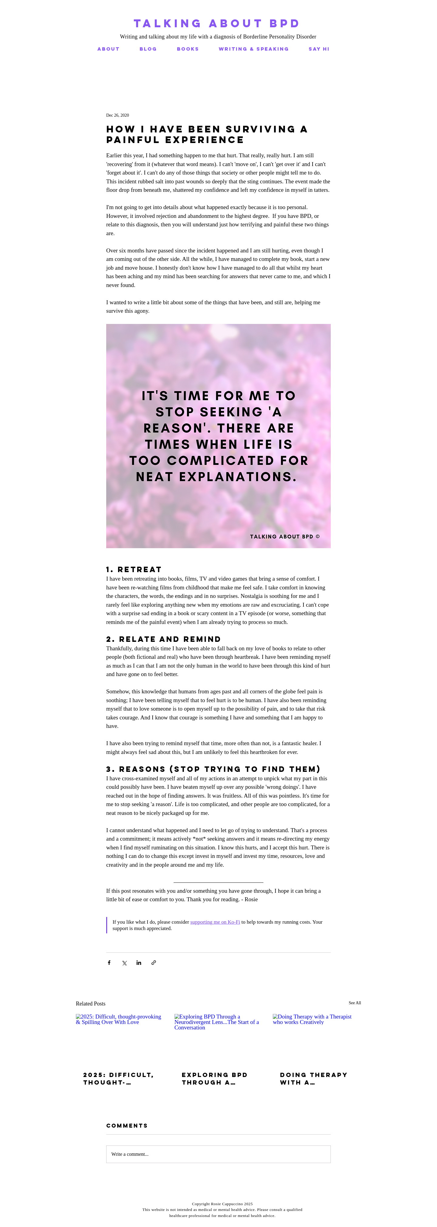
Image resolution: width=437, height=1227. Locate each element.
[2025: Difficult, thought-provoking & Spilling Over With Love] (120, 1038)
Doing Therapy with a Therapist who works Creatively (314, 1078)
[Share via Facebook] (109, 962)
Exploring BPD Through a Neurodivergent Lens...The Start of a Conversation (217, 1078)
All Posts (84, 75)
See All (355, 1003)
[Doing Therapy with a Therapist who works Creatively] (317, 1038)
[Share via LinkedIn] (139, 962)
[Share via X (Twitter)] (124, 962)
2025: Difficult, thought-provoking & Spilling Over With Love (118, 1078)
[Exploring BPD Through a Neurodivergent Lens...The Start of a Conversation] (218, 1039)
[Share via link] (154, 962)
